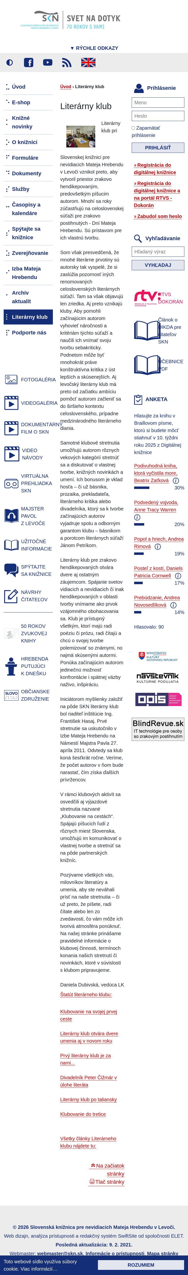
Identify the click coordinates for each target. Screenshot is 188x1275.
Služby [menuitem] (20, 189)
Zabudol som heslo (159, 216)
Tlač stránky (109, 1182)
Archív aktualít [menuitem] (21, 297)
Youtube (47, 62)
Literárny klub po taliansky (88, 1099)
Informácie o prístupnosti (115, 1253)
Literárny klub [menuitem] (29, 317)
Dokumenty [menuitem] (26, 173)
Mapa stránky (162, 1253)
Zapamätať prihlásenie (146, 131)
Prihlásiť (158, 147)
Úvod (65, 86)
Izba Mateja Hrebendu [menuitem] (26, 273)
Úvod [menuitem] (18, 87)
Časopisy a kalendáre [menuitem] (26, 209)
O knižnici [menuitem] (24, 142)
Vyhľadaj (158, 265)
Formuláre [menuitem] (25, 158)
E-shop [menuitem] (21, 102)
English (88, 62)
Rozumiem (141, 1265)
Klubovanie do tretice (83, 1114)
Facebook (28, 62)
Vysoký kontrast (9, 62)
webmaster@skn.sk (60, 1253)
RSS (66, 62)
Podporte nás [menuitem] (29, 333)
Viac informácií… (39, 1269)
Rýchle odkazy (94, 48)
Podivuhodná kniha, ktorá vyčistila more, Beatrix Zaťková (155, 473)
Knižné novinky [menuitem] (22, 122)
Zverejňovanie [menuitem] (30, 253)
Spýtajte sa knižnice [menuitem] (26, 233)
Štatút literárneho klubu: (86, 994)
